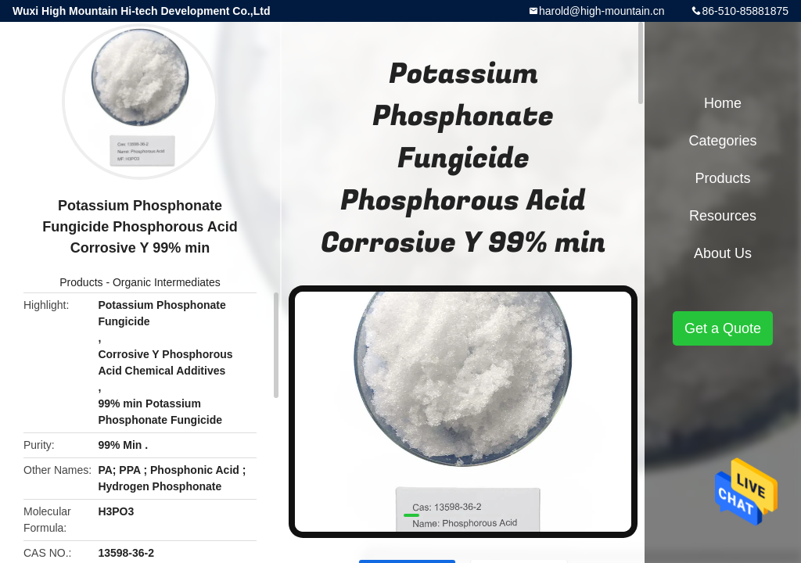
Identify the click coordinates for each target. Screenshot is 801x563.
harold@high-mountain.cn (602, 11)
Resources (722, 216)
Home (723, 103)
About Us (723, 253)
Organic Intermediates (167, 282)
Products (80, 282)
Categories (722, 141)
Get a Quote (722, 328)
